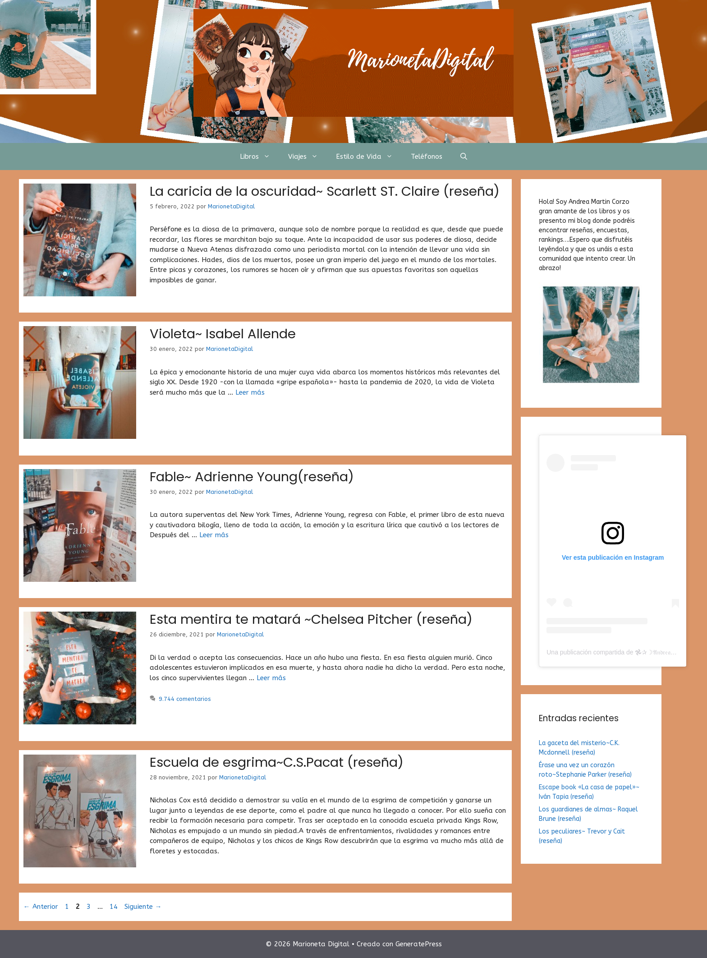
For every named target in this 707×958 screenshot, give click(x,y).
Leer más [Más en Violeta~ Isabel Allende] (250, 392)
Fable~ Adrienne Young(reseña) (252, 477)
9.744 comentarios (185, 698)
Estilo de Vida (369, 156)
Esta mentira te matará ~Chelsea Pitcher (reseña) (311, 619)
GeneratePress (418, 944)
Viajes (307, 156)
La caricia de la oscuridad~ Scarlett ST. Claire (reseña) (325, 191)
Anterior (40, 907)
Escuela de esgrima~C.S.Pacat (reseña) (277, 762)
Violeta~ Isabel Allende (223, 334)
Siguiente (143, 907)
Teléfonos (426, 156)
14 (114, 907)
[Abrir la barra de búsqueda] (463, 156)
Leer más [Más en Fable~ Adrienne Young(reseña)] (214, 535)
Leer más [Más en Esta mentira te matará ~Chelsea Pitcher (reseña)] (271, 678)
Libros (259, 156)
